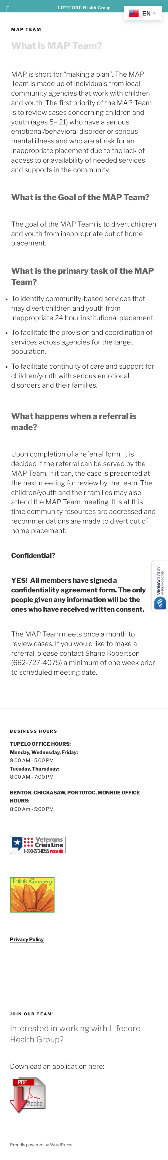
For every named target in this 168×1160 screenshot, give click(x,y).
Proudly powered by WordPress (41, 1144)
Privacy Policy (27, 939)
